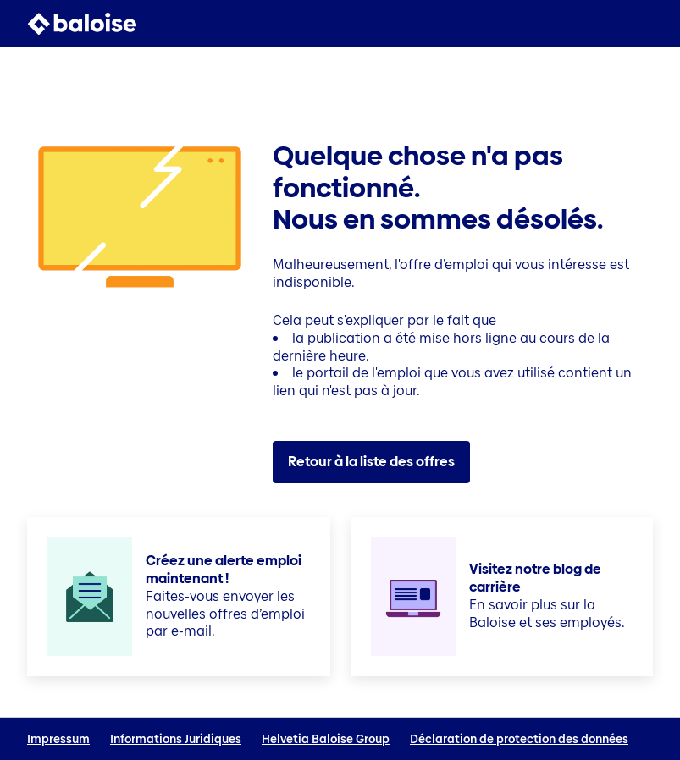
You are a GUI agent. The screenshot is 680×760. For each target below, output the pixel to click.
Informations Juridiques (175, 739)
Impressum (58, 739)
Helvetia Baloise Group (326, 739)
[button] (642, 23)
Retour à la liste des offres (371, 461)
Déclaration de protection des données (519, 739)
